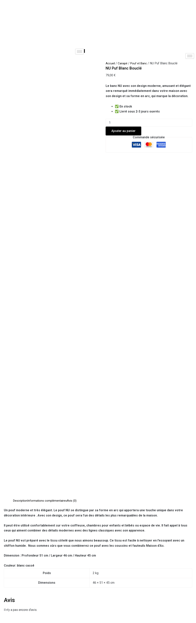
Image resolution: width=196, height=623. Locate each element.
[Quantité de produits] (149, 123)
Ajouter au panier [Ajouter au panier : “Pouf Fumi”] (165, 514)
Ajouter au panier (123, 131)
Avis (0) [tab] (75, 155)
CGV (60, 599)
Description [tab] (21, 155)
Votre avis (11, 309)
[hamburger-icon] (79, 51)
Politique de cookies (115, 599)
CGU (81, 599)
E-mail (9, 381)
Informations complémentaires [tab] (49, 155)
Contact (125, 584)
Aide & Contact (31, 599)
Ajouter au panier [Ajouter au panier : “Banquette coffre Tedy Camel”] (75, 518)
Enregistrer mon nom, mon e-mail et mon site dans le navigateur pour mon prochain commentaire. (69, 398)
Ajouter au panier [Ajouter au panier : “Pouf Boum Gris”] (28, 514)
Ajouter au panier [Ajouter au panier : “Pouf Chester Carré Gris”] (120, 514)
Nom (8, 363)
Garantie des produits (160, 599)
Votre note (11, 297)
